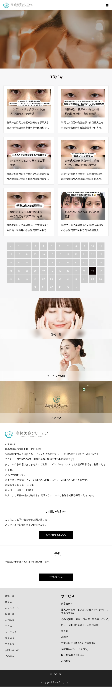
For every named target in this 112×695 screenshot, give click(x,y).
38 (27, 270)
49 (19, 279)
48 (10, 279)
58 (92, 279)
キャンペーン (12, 608)
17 (51, 254)
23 (100, 254)
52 (43, 279)
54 (59, 279)
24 (10, 262)
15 (35, 254)
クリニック (11, 632)
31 (68, 262)
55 (68, 279)
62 (51, 287)
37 (19, 270)
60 (35, 287)
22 (92, 254)
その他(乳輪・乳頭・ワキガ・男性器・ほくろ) (85, 619)
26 (27, 262)
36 (10, 270)
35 (100, 262)
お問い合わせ (12, 650)
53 (51, 279)
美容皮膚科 (67, 603)
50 (27, 279)
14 (27, 254)
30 (59, 262)
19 (68, 254)
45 (84, 270)
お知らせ (9, 620)
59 (100, 279)
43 (68, 270)
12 (10, 254)
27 (35, 262)
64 (68, 287)
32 (76, 262)
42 (59, 270)
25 (19, 262)
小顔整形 (65, 661)
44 (76, 270)
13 (19, 254)
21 (84, 254)
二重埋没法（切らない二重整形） (78, 643)
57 (84, 279)
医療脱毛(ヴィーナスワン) (74, 649)
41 (51, 270)
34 (92, 262)
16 (43, 254)
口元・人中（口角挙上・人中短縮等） (81, 625)
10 (92, 246)
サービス (67, 596)
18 (59, 254)
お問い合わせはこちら (56, 535)
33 (84, 262)
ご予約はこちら (56, 577)
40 (43, 270)
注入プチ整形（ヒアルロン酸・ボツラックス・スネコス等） (85, 611)
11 (100, 246)
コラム (8, 626)
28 (43, 262)
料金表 (8, 602)
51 (35, 279)
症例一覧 (9, 614)
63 (59, 287)
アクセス (9, 644)
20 (76, 254)
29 (51, 262)
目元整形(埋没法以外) (72, 655)
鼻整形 (64, 637)
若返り (64, 631)
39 (35, 270)
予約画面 (9, 656)
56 (76, 279)
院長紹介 (9, 638)
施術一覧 (9, 596)
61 (43, 287)
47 (100, 270)
